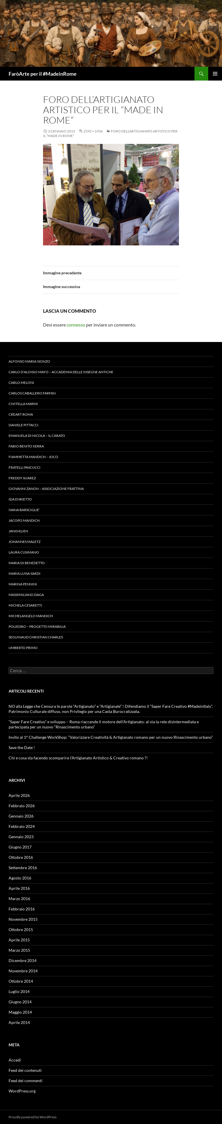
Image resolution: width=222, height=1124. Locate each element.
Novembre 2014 (23, 970)
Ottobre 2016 (21, 857)
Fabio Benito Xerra (26, 446)
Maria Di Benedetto (27, 563)
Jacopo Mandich (24, 520)
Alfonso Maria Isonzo (29, 361)
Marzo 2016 (19, 898)
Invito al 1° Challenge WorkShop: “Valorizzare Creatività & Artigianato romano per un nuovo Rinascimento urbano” (111, 737)
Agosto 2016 (20, 877)
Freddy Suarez (22, 478)
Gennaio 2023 (21, 836)
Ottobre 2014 (21, 981)
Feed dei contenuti (25, 1070)
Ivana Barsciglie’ (24, 510)
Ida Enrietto (20, 499)
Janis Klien (18, 531)
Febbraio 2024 (22, 826)
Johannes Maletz (24, 541)
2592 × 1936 (93, 131)
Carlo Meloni (21, 382)
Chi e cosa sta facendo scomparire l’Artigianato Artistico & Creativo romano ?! (78, 757)
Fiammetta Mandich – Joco (33, 457)
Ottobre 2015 (21, 929)
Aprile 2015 (19, 939)
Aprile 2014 (19, 1022)
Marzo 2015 (19, 950)
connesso (76, 324)
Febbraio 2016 (22, 908)
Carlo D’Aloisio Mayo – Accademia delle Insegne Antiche (61, 372)
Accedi (15, 1059)
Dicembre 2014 (22, 960)
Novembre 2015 (23, 919)
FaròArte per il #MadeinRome (43, 74)
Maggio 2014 (20, 1012)
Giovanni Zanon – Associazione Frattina (46, 488)
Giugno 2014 (20, 1001)
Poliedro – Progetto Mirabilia (37, 626)
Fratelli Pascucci (24, 467)
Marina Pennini (23, 584)
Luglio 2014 (19, 991)
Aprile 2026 (19, 795)
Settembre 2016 (23, 867)
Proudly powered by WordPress (33, 1117)
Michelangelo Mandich (31, 616)
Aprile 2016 (19, 888)
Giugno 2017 (20, 847)
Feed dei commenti (25, 1080)
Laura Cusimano (24, 552)
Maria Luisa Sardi (24, 573)
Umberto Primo (23, 648)
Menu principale (215, 74)
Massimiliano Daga (26, 595)
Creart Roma (21, 414)
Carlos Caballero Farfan (32, 393)
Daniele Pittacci (23, 425)
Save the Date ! (22, 747)
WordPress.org (22, 1090)
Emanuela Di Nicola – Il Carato (37, 435)
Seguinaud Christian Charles (36, 637)
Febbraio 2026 (22, 805)
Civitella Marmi (23, 404)
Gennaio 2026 (21, 816)
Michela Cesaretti (25, 605)
